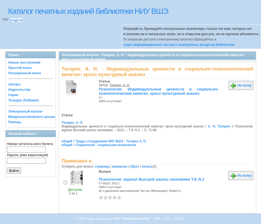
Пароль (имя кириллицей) (27, 155)
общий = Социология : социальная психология (99, 145)
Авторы (14, 84)
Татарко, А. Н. (119, 85)
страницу (102, 166)
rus (19, 20)
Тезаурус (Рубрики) (23, 100)
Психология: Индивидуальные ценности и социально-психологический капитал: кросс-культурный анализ (159, 91)
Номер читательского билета (30, 144)
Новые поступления (24, 62)
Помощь (14, 122)
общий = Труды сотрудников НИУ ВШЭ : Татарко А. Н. (104, 141)
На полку (241, 85)
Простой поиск (20, 68)
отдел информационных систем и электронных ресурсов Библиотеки (179, 45)
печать (147, 166)
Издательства (19, 90)
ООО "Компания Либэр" (132, 219)
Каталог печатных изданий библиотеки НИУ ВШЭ (88, 11)
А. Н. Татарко (219, 126)
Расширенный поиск (24, 73)
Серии (13, 95)
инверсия (119, 166)
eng (14, 20)
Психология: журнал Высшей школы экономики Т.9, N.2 (151, 179)
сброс (134, 166)
